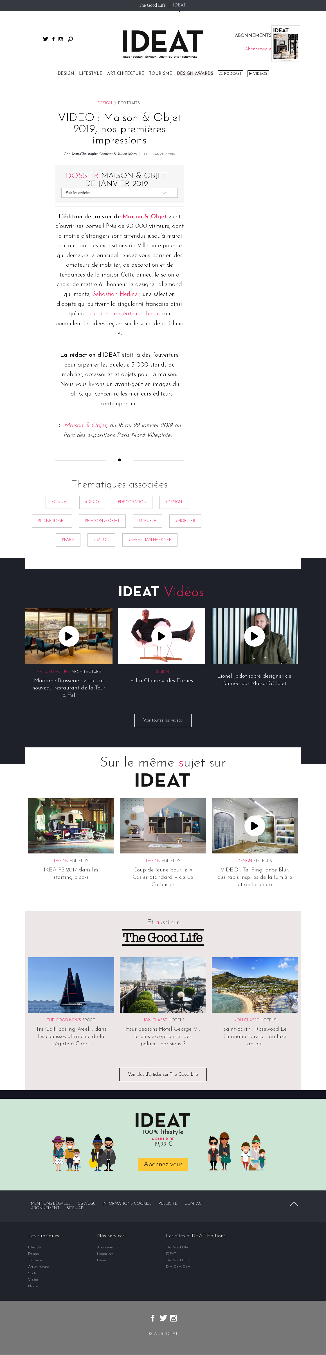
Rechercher (70, 39)
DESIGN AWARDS (195, 74)
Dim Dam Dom (178, 1267)
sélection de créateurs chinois (123, 314)
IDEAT (179, 5)
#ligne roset (52, 521)
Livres (101, 1260)
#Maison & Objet (102, 521)
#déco (92, 502)
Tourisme (160, 74)
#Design (173, 502)
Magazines (105, 1254)
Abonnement (45, 1208)
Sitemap (75, 1208)
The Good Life (152, 5)
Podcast (233, 74)
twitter (45, 39)
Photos (33, 1286)
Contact (194, 1204)
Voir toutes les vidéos (163, 720)
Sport (88, 1020)
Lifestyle (90, 74)
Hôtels (177, 1020)
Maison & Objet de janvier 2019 (116, 180)
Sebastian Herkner (116, 294)
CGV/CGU (87, 1204)
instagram (61, 39)
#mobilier (185, 521)
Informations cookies (127, 1204)
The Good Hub (177, 1260)
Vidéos (260, 74)
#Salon (101, 540)
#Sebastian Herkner (150, 540)
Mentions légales (51, 1204)
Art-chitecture (125, 74)
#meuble (147, 521)
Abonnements (107, 1248)
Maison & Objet (145, 217)
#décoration (132, 502)
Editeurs (79, 861)
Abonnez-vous (163, 1164)
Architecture (86, 672)
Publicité (168, 1204)
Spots (32, 1273)
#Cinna (58, 502)
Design (66, 74)
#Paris (68, 540)
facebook (53, 39)
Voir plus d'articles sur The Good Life (163, 1074)
